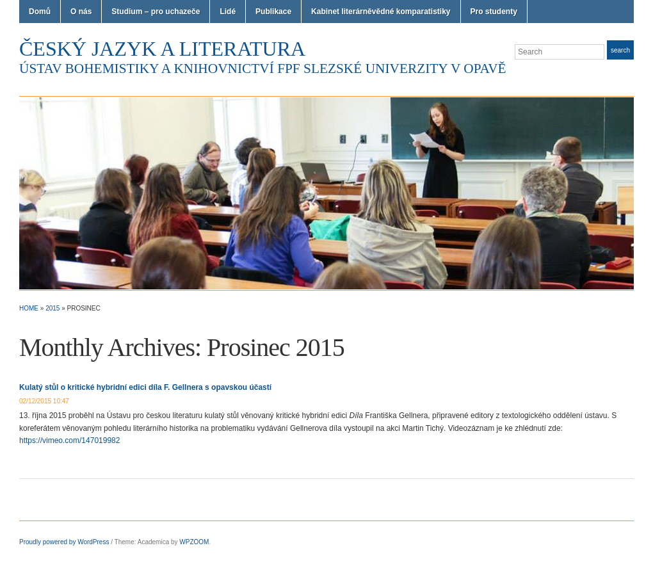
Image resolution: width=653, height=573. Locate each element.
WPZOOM (194, 541)
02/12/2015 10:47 (44, 401)
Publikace (273, 11)
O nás (81, 11)
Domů (40, 11)
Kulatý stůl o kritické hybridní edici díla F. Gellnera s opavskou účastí (145, 387)
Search (620, 50)
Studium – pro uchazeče (155, 11)
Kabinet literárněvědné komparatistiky (380, 11)
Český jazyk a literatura (162, 48)
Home (28, 308)
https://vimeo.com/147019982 (69, 440)
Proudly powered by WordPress (64, 541)
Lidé (228, 11)
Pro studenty (494, 11)
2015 (52, 308)
